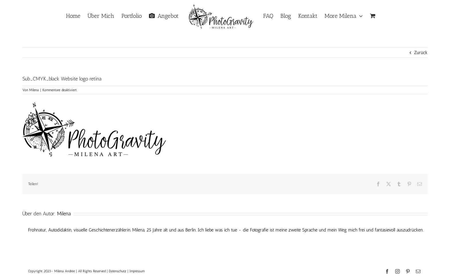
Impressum (137, 271)
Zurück (421, 52)
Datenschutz (117, 271)
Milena (34, 90)
